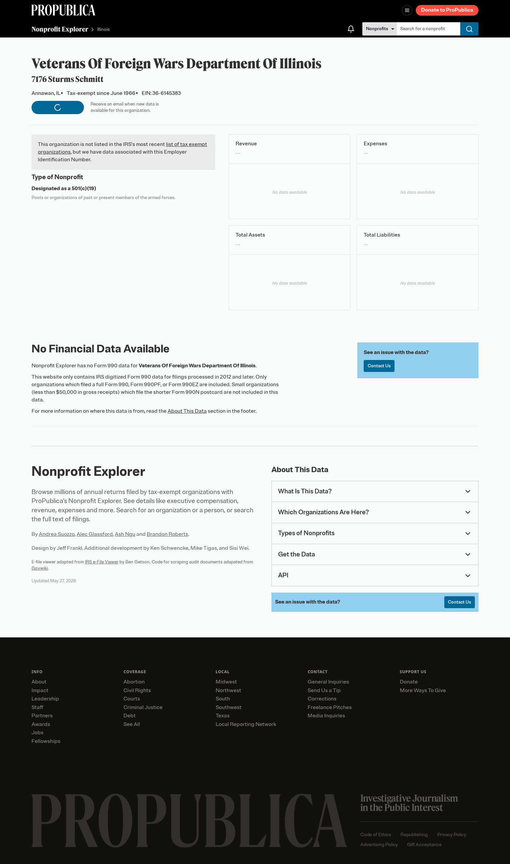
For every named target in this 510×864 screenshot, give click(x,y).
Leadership (45, 698)
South (223, 698)
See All (131, 724)
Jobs (37, 732)
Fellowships (46, 741)
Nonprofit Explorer (60, 29)
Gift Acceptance (424, 844)
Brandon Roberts (167, 534)
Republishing (414, 834)
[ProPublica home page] (189, 821)
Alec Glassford (95, 534)
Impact (40, 690)
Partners (42, 715)
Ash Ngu (125, 534)
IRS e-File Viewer (101, 562)
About (39, 682)
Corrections (322, 698)
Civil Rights (137, 690)
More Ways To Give (423, 690)
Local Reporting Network (246, 724)
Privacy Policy (451, 834)
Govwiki (40, 568)
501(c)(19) (84, 188)
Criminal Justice (143, 707)
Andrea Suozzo (57, 534)
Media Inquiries (326, 715)
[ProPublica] (63, 10)
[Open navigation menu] (407, 10)
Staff (37, 707)
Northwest (228, 690)
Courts (131, 698)
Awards (41, 724)
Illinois (103, 30)
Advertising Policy (379, 844)
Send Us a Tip (324, 690)
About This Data (187, 411)
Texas (223, 715)
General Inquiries (328, 682)
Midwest (226, 682)
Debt (129, 715)
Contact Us (379, 366)
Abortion (134, 682)
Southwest (229, 707)
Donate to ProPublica (447, 10)
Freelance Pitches (330, 707)
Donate (409, 682)
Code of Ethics (375, 834)
